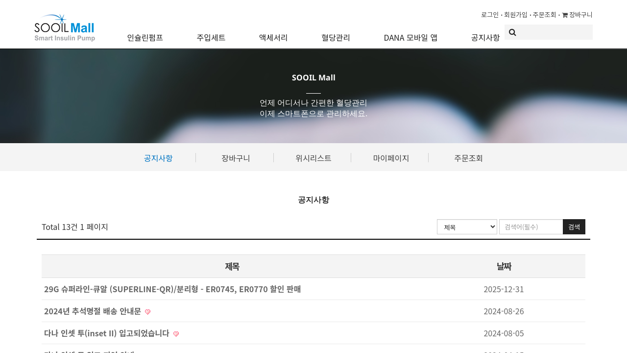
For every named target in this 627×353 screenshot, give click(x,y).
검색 (574, 226)
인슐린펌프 (145, 32)
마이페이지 (391, 158)
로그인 (490, 14)
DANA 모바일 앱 (411, 32)
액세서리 (273, 32)
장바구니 (577, 14)
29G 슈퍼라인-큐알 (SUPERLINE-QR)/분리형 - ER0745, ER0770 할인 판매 (172, 289)
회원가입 (516, 14)
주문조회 (544, 14)
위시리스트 (313, 158)
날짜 (503, 266)
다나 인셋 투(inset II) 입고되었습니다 (111, 333)
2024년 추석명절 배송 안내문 (97, 311)
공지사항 (485, 32)
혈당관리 (335, 32)
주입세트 (210, 32)
